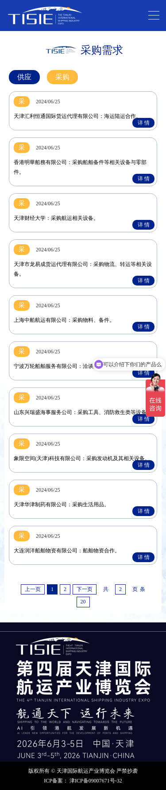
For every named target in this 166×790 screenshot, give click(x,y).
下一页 (85, 589)
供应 (24, 77)
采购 (62, 77)
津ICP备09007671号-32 (95, 781)
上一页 (33, 589)
